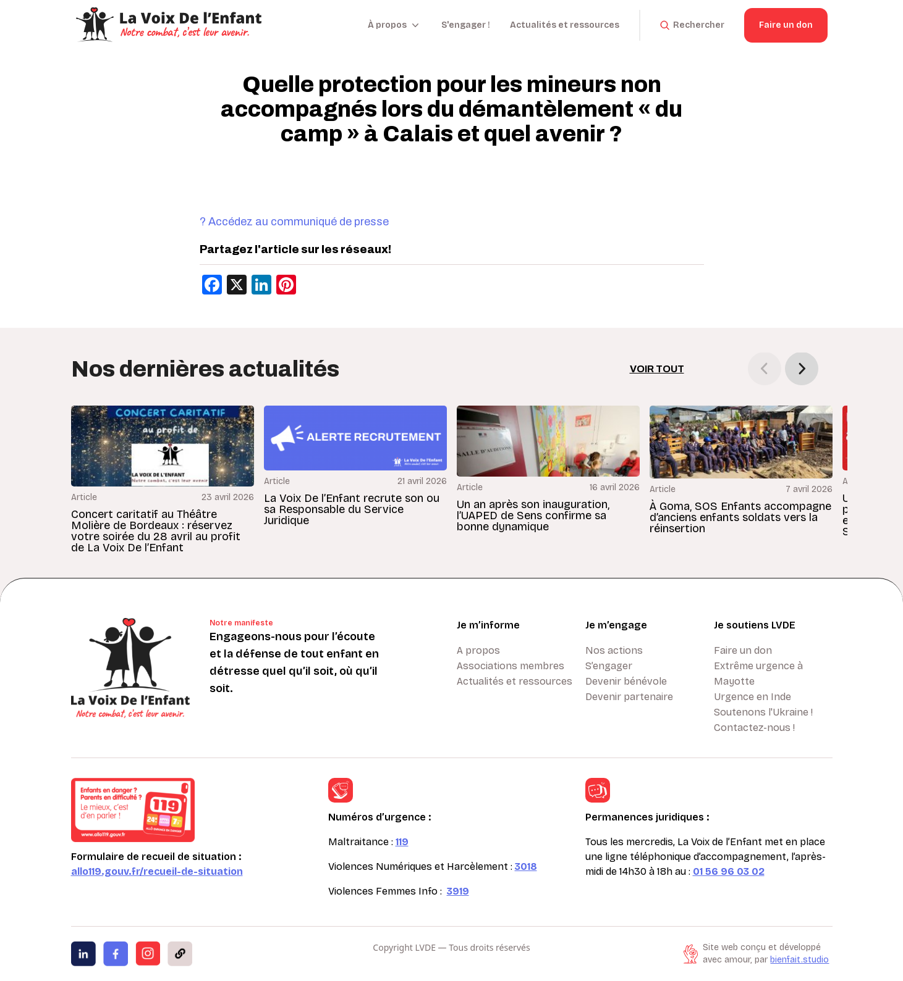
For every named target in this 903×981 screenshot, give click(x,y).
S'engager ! (465, 25)
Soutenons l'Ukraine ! (763, 712)
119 (402, 842)
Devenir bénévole (626, 681)
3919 (458, 891)
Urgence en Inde (752, 697)
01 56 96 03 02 (729, 871)
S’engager (608, 666)
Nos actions (614, 650)
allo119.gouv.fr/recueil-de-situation (157, 871)
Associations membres (510, 666)
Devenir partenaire (629, 697)
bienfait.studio (799, 959)
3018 (526, 866)
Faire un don (786, 25)
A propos (478, 650)
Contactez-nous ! (754, 727)
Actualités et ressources (564, 25)
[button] (801, 368)
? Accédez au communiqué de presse (294, 221)
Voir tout (657, 369)
